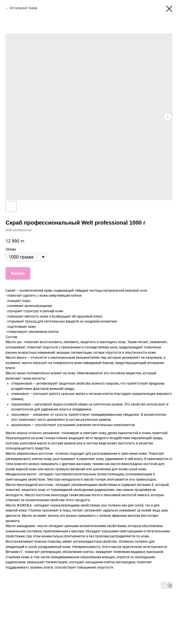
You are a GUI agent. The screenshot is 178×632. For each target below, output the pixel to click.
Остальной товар (23, 8)
